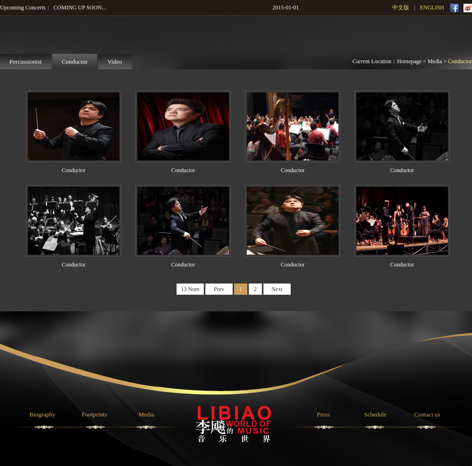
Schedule (375, 414)
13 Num (190, 289)
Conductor (460, 61)
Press (323, 414)
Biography (43, 414)
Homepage (409, 61)
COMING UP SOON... (79, 7)
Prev (219, 289)
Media (435, 61)
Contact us (427, 414)
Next (276, 289)
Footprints (94, 414)
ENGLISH (432, 7)
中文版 (400, 7)
